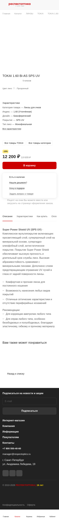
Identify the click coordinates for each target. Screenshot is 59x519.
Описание (7, 216)
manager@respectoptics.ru (16, 454)
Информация (10, 431)
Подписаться (29, 411)
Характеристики (25, 216)
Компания (8, 426)
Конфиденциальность (13, 505)
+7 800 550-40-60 (11, 448)
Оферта (31, 505)
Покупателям (10, 437)
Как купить (42, 216)
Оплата (55, 216)
